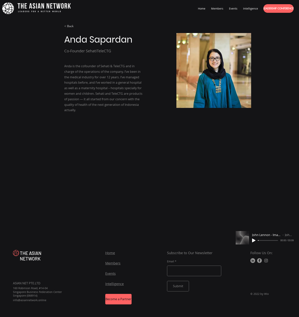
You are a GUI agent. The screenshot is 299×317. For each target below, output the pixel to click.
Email (170, 261)
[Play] (254, 240)
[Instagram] (266, 260)
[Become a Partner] (118, 299)
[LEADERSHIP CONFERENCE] (278, 8)
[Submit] (178, 286)
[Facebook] (259, 260)
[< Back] (71, 26)
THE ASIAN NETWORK (30, 255)
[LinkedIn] (252, 260)
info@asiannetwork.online (29, 300)
